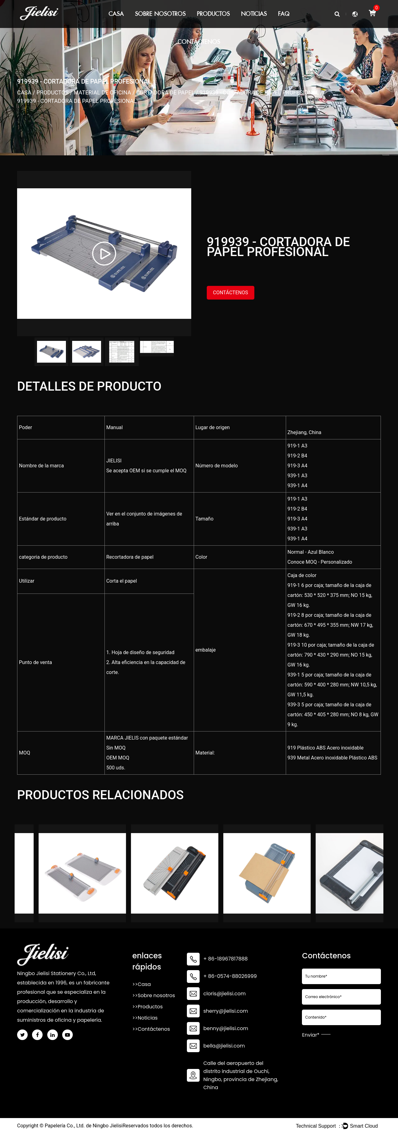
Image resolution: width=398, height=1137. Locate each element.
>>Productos (147, 1007)
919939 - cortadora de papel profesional (259, 92)
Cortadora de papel (165, 92)
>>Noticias (144, 1018)
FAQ (283, 13)
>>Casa (141, 984)
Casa (116, 13)
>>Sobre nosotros (153, 995)
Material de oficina (102, 92)
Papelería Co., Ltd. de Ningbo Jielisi (84, 1126)
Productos (213, 13)
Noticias (254, 13)
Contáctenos (199, 41)
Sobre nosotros (160, 13)
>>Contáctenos (151, 1029)
